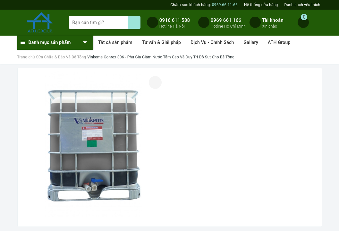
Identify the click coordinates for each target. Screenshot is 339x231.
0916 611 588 (174, 20)
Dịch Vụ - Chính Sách (212, 42)
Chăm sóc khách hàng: (204, 5)
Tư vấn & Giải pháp (161, 42)
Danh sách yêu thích (302, 5)
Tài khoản (273, 20)
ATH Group (279, 42)
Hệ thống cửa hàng (261, 5)
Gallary (251, 42)
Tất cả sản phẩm (115, 42)
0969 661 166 (226, 20)
